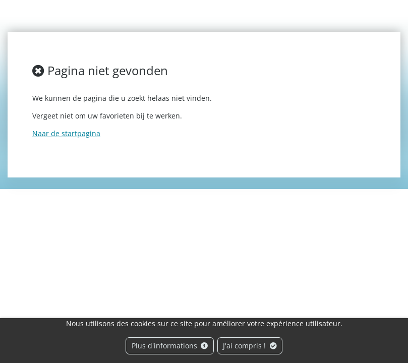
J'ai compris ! (250, 345)
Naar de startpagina (66, 133)
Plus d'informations (170, 345)
